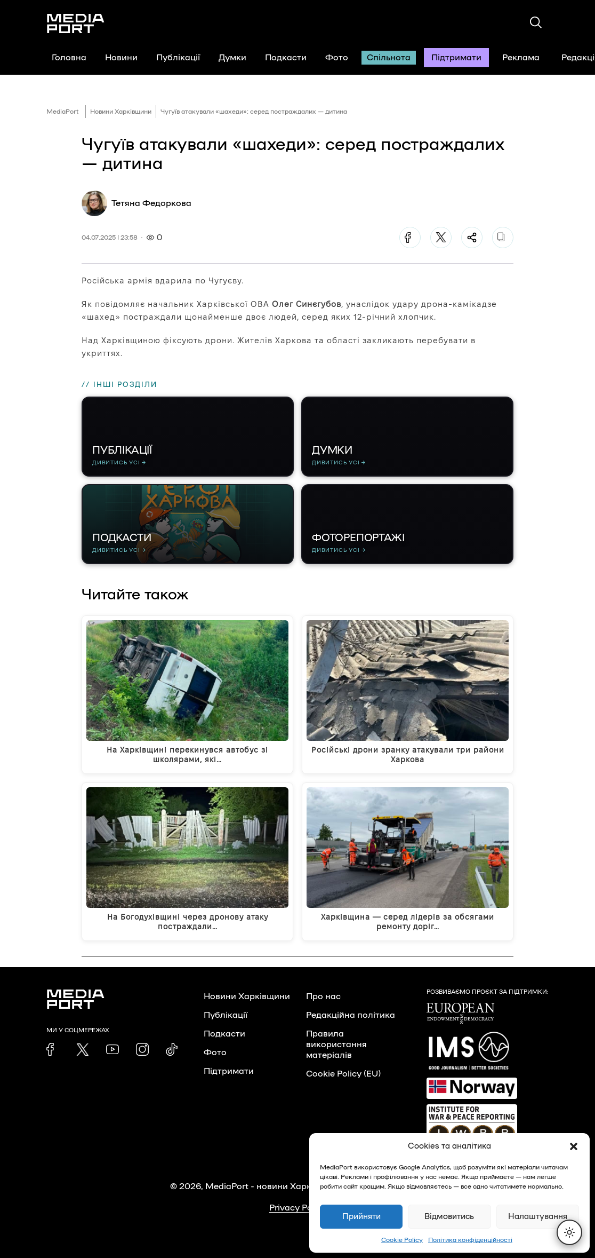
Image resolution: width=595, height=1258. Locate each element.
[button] (573, 1146)
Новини (121, 57)
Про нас (323, 996)
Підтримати (456, 57)
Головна (69, 57)
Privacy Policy (297, 1208)
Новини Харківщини (120, 111)
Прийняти (361, 1217)
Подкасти (286, 57)
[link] (53, 1049)
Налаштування (537, 1217)
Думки (232, 57)
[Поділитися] (472, 237)
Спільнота (389, 57)
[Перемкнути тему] (569, 1232)
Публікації (178, 57)
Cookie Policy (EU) (343, 1074)
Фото (336, 57)
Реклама (521, 57)
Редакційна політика (350, 1015)
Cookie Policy (402, 1240)
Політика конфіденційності (470, 1240)
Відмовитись (449, 1217)
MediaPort (62, 111)
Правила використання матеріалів (336, 1044)
